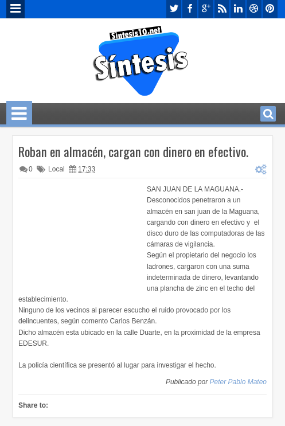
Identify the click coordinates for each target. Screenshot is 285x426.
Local (56, 169)
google (205, 9)
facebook (189, 9)
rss (221, 9)
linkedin (238, 9)
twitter (173, 9)
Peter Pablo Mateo (238, 382)
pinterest (270, 9)
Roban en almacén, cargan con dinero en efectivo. (133, 151)
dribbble (254, 9)
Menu (15, 9)
